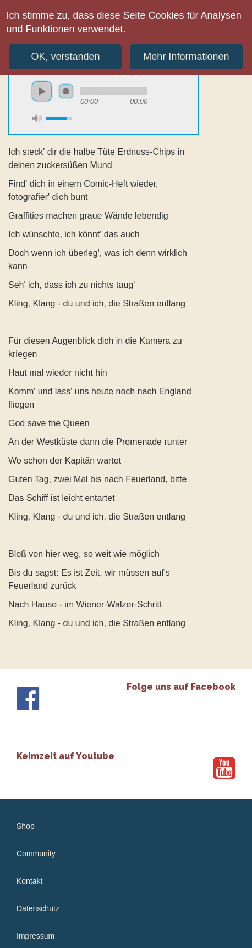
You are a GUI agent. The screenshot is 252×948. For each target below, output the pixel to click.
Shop (26, 826)
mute (37, 118)
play (42, 91)
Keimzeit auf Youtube (65, 756)
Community (36, 853)
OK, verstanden (65, 52)
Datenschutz (38, 908)
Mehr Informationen (186, 52)
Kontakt (29, 881)
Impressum (35, 936)
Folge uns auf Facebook (181, 687)
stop (66, 91)
